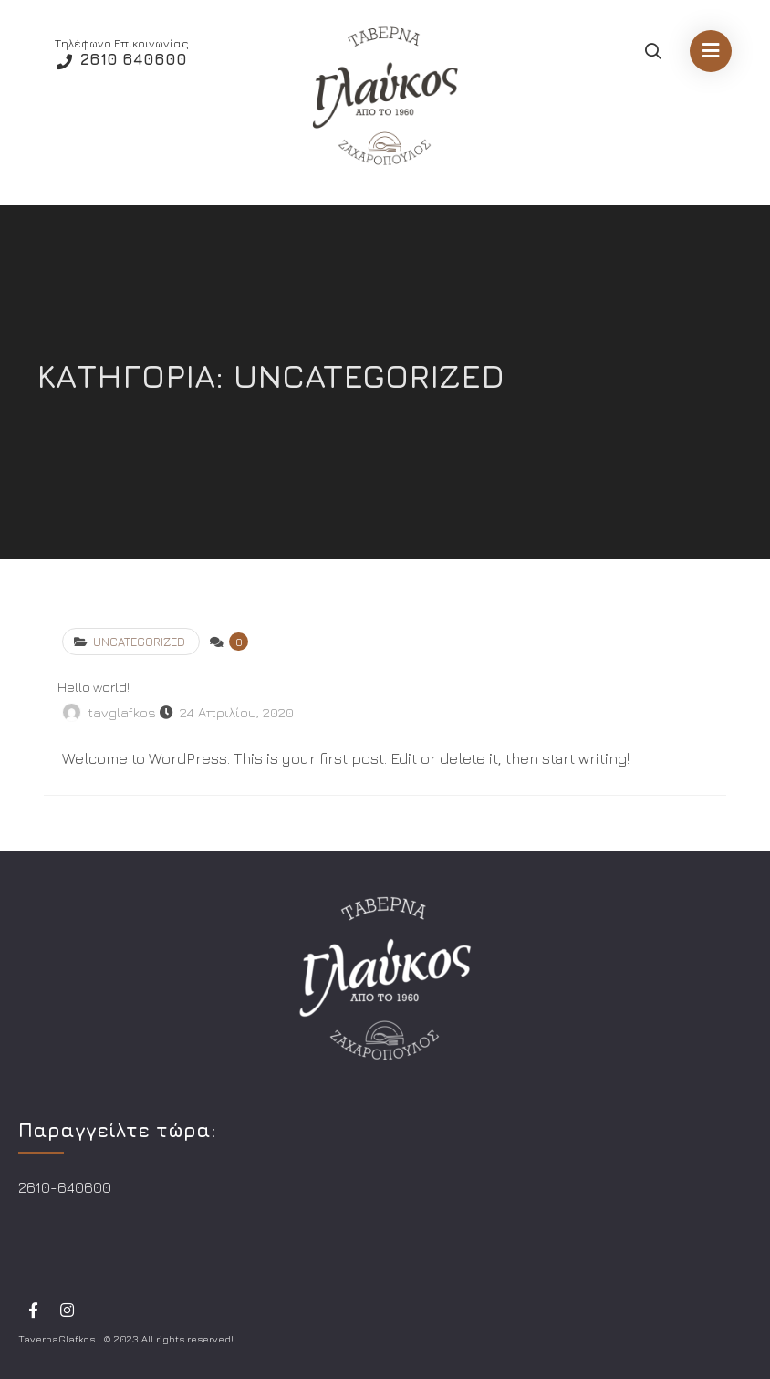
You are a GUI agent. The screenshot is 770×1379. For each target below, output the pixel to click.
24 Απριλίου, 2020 (237, 712)
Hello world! (93, 687)
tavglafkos (122, 712)
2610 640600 (131, 59)
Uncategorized (139, 641)
